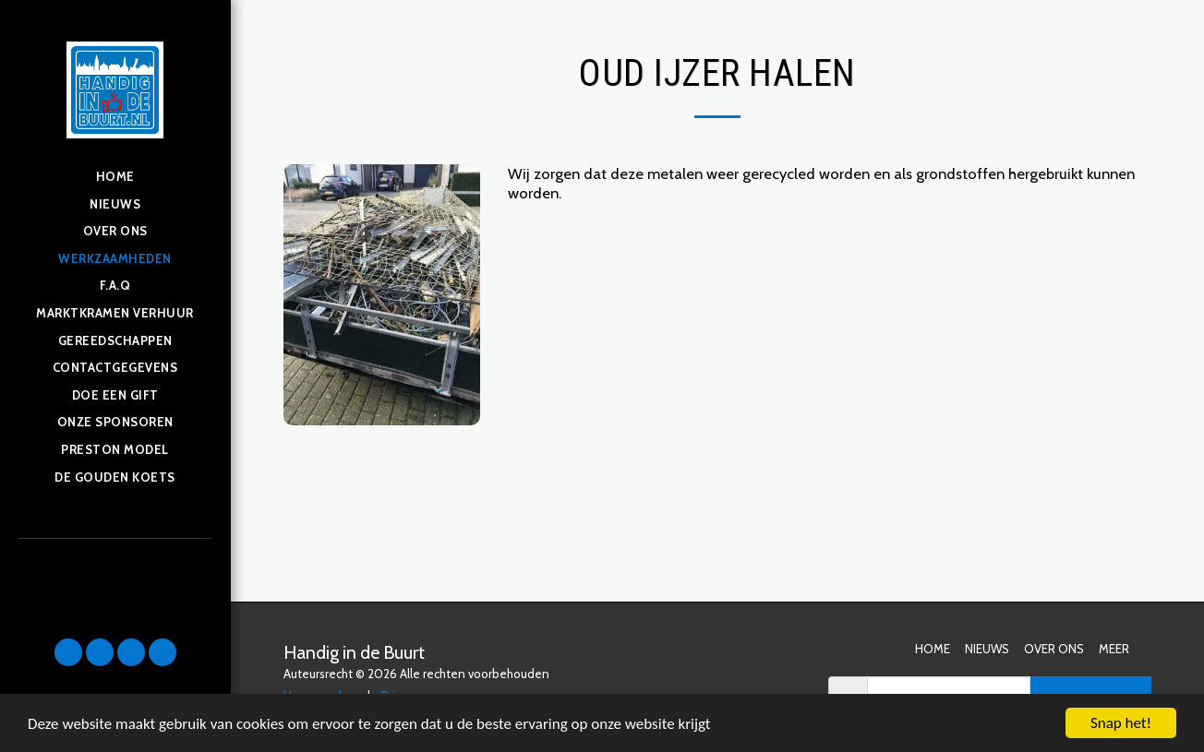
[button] (68, 652)
